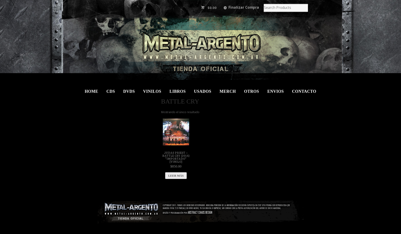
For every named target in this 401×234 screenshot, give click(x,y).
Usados (202, 91)
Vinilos (152, 91)
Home (91, 91)
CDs (110, 91)
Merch (228, 91)
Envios (275, 91)
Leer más (176, 175)
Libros (178, 91)
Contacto (304, 91)
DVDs (129, 91)
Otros (251, 91)
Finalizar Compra (243, 7)
